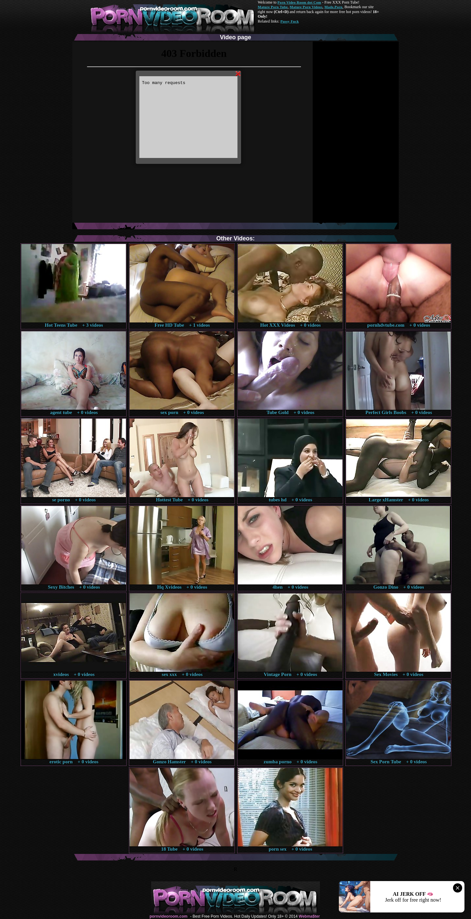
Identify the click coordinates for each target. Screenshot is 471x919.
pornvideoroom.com (168, 916)
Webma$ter (309, 916)
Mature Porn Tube (273, 7)
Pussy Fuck (289, 21)
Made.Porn (333, 7)
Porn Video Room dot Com (299, 2)
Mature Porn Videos (306, 7)
